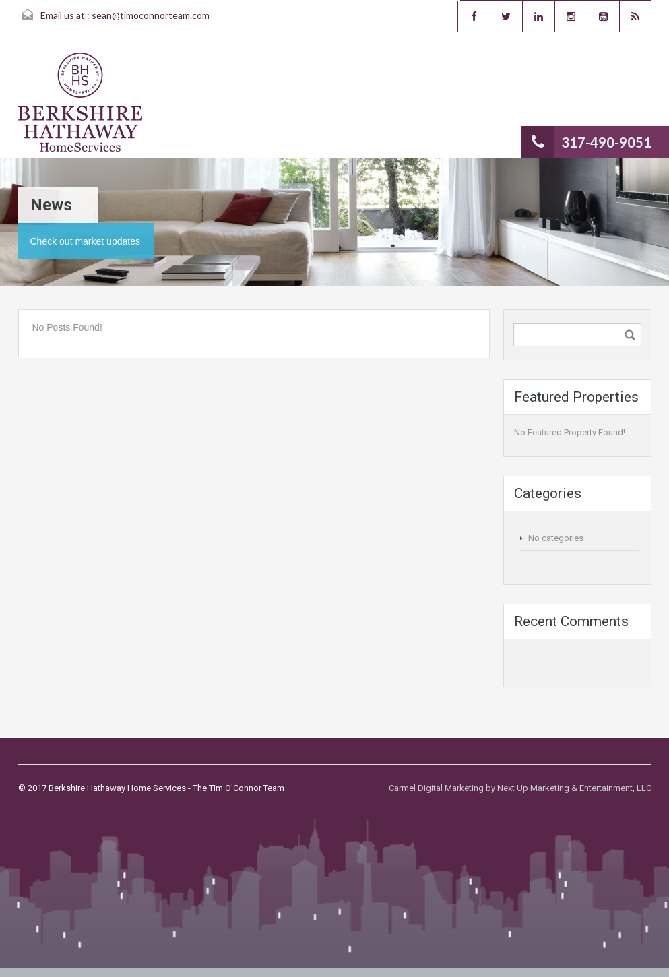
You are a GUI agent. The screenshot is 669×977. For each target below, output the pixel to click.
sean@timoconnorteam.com (151, 15)
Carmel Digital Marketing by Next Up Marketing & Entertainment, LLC (520, 788)
